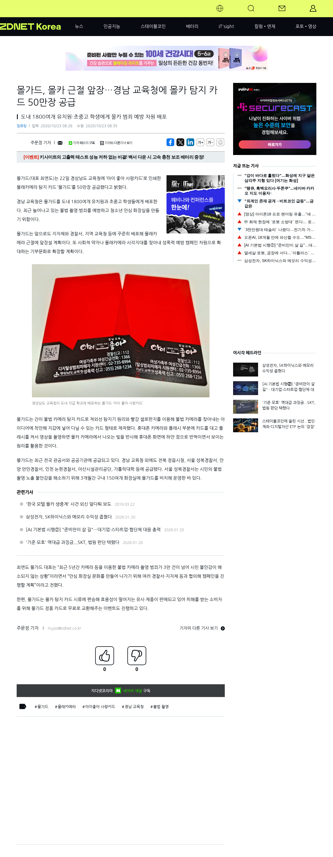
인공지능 (112, 26)
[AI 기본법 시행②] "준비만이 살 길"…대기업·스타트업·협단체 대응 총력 (93, 529)
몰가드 (42, 707)
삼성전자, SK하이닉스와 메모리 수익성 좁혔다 (69, 517)
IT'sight (226, 26)
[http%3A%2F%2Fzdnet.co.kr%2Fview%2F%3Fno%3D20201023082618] (190, 142)
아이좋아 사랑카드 (100, 707)
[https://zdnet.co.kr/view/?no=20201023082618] (170, 142)
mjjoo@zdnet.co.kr (64, 628)
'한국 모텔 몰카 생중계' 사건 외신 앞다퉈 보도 (68, 504)
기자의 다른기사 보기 (116, 143)
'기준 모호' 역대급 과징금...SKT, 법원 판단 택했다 (72, 542)
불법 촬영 (161, 707)
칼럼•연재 (264, 26)
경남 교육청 (134, 707)
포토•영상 (306, 26)
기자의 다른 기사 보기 (202, 628)
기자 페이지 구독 (82, 143)
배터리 (192, 26)
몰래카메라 (67, 707)
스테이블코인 (153, 26)
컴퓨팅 (22, 126)
